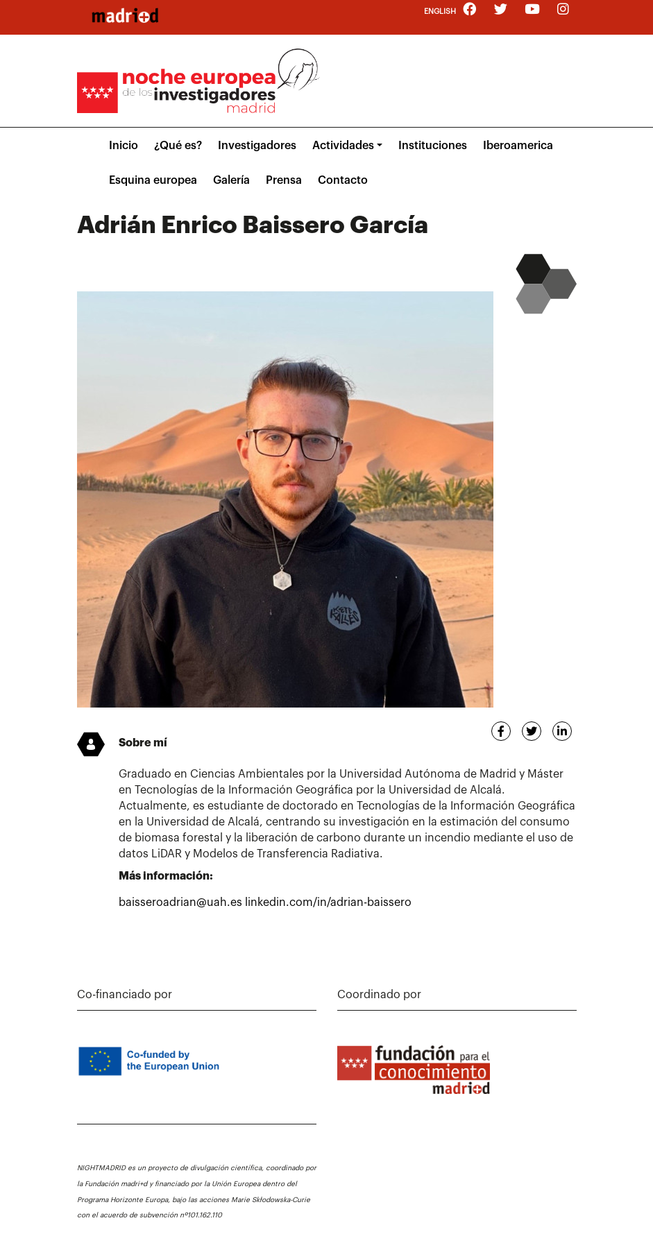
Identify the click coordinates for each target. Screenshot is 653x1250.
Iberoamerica (518, 145)
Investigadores (257, 145)
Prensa (284, 180)
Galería (231, 180)
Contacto (343, 180)
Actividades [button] (343, 145)
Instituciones (432, 145)
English (440, 11)
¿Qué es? (178, 145)
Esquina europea (153, 180)
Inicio (123, 145)
